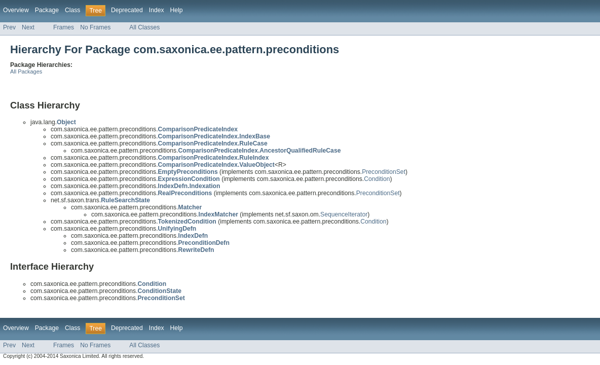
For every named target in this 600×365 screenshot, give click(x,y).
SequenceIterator (343, 214)
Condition (377, 178)
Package (47, 10)
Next (28, 27)
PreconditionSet (383, 171)
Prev (9, 27)
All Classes (144, 27)
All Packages (26, 71)
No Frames (95, 27)
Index (156, 10)
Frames (63, 27)
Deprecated (127, 10)
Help (176, 10)
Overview (16, 10)
